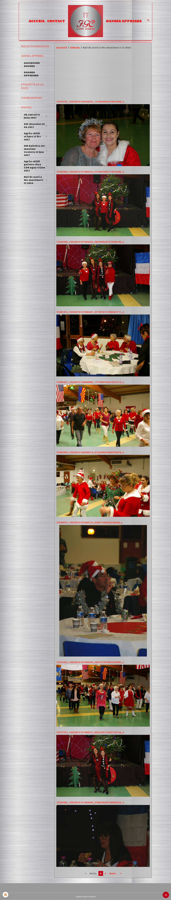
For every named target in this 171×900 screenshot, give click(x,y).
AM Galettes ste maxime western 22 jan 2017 (36, 150)
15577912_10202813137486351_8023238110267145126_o (90, 732)
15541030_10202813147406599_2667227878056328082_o (90, 662)
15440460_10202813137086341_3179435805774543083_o (90, 171)
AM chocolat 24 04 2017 (36, 125)
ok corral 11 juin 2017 (36, 116)
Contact (56, 21)
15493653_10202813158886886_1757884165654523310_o (90, 382)
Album (75, 47)
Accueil (37, 21)
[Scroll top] (166, 895)
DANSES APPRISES (124, 21)
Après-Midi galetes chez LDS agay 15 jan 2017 (36, 165)
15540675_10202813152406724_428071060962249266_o (89, 522)
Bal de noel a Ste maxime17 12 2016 (36, 180)
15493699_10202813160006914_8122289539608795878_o (90, 452)
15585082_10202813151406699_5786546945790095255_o (90, 802)
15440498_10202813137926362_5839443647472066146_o (90, 241)
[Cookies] (5, 895)
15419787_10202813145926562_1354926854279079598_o (90, 101)
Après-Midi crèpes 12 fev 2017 (36, 136)
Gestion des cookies (86, 896)
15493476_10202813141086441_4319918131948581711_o (90, 312)
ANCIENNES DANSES (32, 64)
